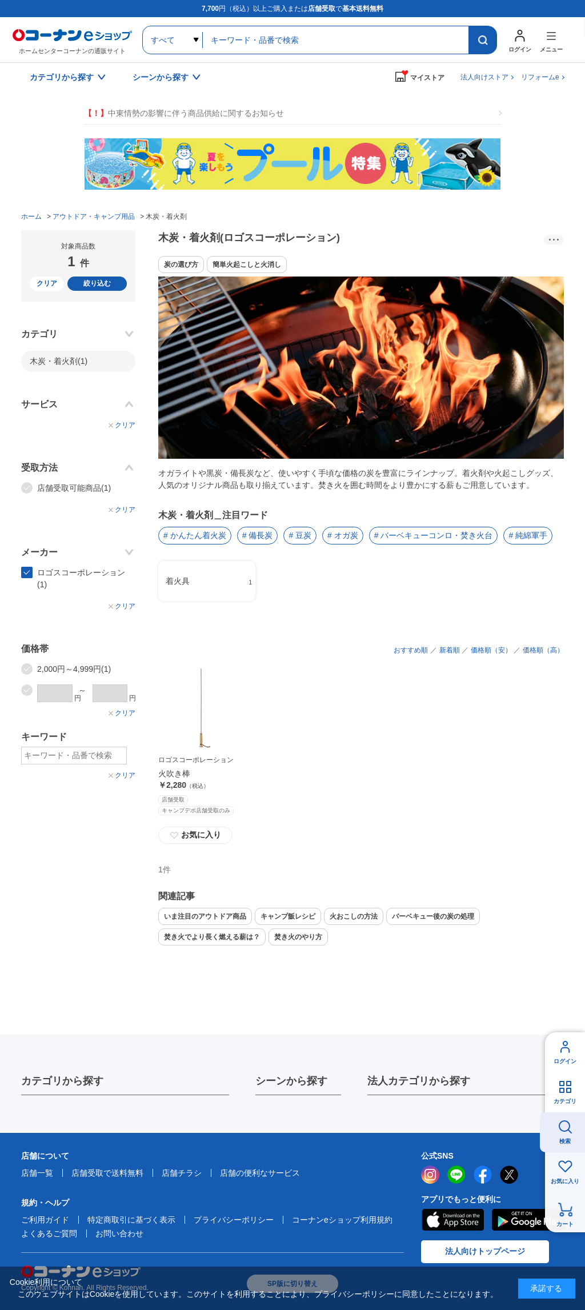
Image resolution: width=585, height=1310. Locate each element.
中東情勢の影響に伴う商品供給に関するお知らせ (184, 113)
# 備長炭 (257, 535)
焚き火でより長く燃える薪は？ (212, 937)
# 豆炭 (300, 535)
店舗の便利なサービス (260, 1173)
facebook (483, 1174)
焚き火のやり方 (298, 937)
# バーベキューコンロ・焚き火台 (433, 535)
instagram (430, 1174)
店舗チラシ (182, 1173)
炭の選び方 (181, 265)
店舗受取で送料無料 (107, 1173)
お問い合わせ (119, 1233)
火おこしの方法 (354, 916)
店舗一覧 (37, 1173)
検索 (565, 1141)
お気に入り (195, 835)
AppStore (452, 1220)
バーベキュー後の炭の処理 (433, 916)
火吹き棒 (174, 773)
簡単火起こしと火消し (247, 265)
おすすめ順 (411, 650)
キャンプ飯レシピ (288, 916)
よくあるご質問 (49, 1233)
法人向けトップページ (485, 1251)
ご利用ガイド (45, 1220)
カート (565, 1224)
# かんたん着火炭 (194, 535)
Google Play (529, 1220)
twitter (509, 1174)
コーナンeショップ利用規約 (342, 1220)
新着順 (449, 650)
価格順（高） (543, 650)
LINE (456, 1174)
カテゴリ (565, 1101)
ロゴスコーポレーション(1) (81, 578)
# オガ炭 (342, 535)
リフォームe (540, 77)
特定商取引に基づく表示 (131, 1220)
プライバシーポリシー (234, 1220)
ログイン (565, 1061)
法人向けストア (484, 77)
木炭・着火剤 (58, 361)
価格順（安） (491, 650)
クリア (47, 283)
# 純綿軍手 (527, 535)
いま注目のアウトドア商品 (205, 916)
